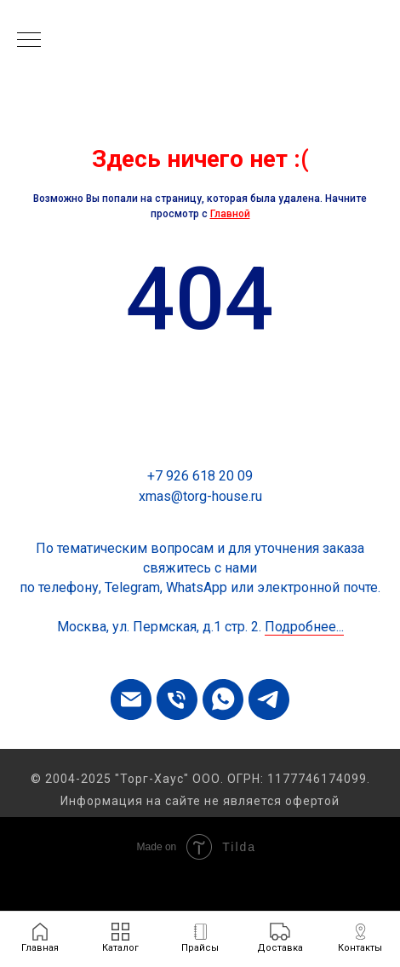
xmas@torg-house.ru (200, 496)
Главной (230, 214)
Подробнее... (304, 627)
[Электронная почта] (131, 699)
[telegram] (269, 699)
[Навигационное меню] (29, 40)
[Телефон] (177, 699)
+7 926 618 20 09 (200, 476)
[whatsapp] (223, 699)
